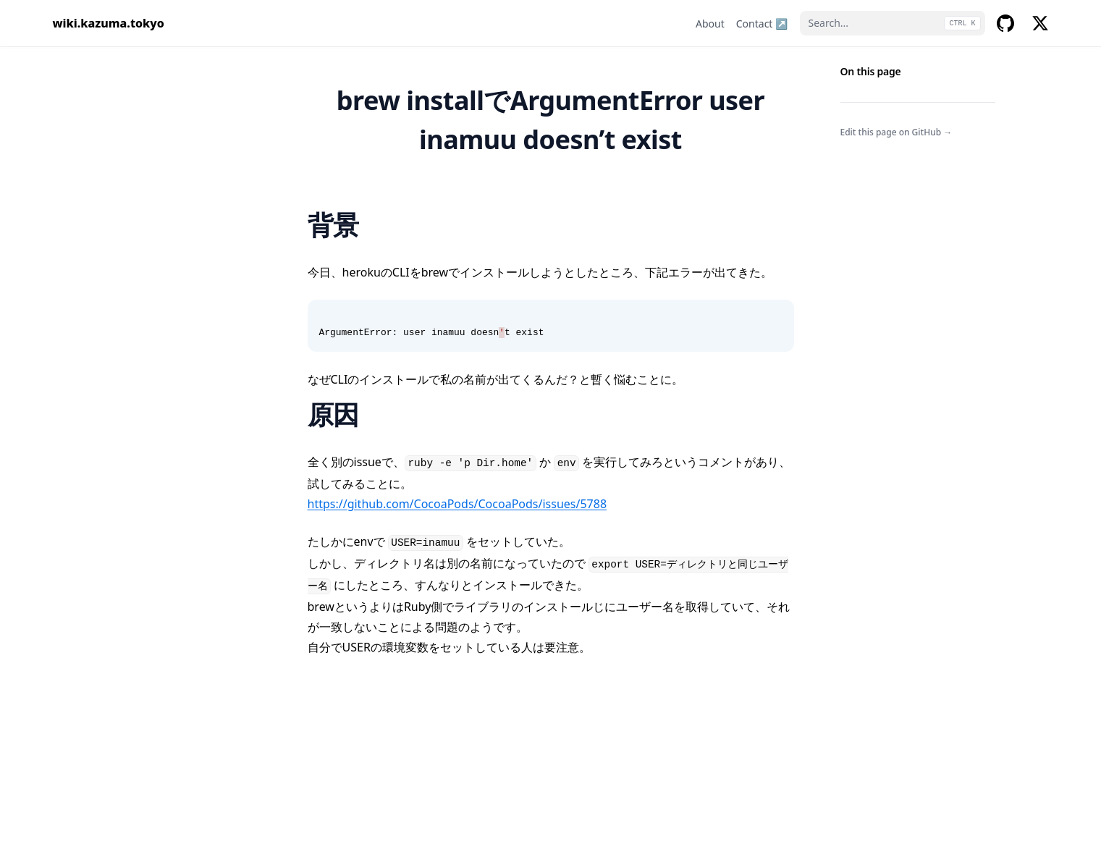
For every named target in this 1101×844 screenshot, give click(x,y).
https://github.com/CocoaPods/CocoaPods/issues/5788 (457, 504)
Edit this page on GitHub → (896, 132)
